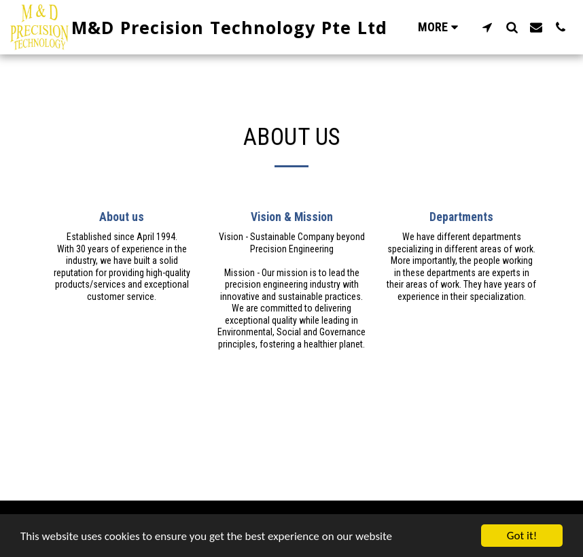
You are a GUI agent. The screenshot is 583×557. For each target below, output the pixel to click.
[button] (487, 26)
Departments (461, 217)
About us (121, 217)
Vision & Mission (292, 217)
